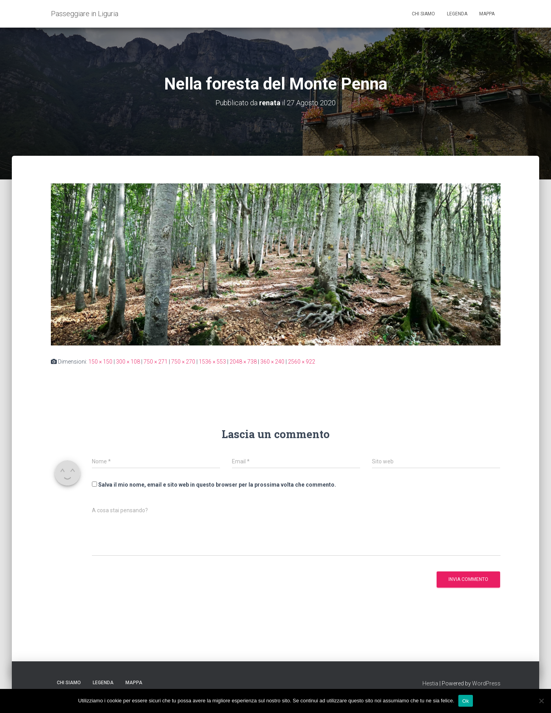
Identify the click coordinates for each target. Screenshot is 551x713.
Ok (465, 701)
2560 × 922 (301, 361)
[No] (541, 701)
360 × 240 (272, 361)
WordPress (486, 683)
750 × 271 (156, 361)
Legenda (457, 14)
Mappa (487, 14)
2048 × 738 (243, 361)
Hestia (430, 683)
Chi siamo (423, 14)
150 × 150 (100, 361)
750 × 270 (183, 361)
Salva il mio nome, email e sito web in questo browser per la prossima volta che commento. (217, 485)
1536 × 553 (212, 361)
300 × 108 (128, 361)
